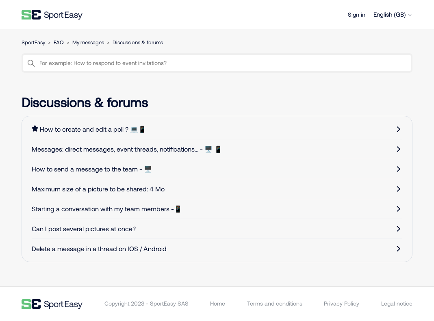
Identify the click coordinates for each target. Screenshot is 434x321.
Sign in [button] (356, 14)
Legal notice (396, 303)
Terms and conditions (274, 303)
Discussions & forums (138, 42)
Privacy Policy (341, 303)
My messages (88, 42)
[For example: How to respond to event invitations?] (216, 63)
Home (217, 303)
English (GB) (392, 14)
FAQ (59, 42)
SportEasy (33, 42)
